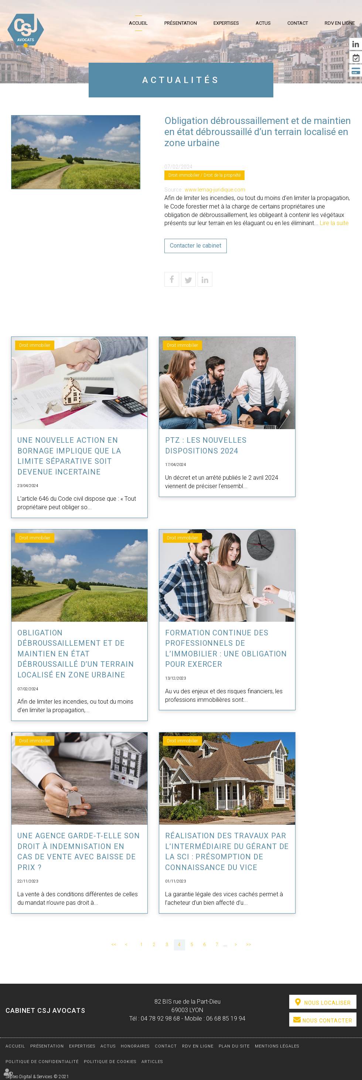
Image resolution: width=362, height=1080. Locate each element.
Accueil (138, 23)
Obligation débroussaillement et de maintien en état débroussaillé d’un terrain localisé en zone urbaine (75, 653)
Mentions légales (277, 1046)
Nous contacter (327, 1021)
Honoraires (135, 1046)
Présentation (180, 23)
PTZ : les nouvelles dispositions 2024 (206, 445)
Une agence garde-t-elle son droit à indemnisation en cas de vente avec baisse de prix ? (78, 851)
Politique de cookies (110, 1061)
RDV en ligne (340, 23)
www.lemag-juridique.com (215, 190)
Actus (263, 23)
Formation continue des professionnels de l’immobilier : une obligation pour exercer (226, 648)
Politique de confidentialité (42, 1061)
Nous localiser (327, 1003)
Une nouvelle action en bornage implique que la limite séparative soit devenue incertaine (69, 456)
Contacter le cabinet (195, 245)
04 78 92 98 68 (160, 1018)
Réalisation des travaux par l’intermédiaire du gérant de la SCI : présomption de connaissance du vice (226, 851)
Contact (297, 23)
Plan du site (234, 1046)
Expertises (226, 23)
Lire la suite (334, 223)
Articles (152, 1061)
